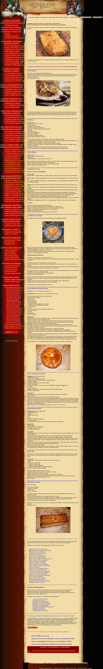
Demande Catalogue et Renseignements (14, 279)
